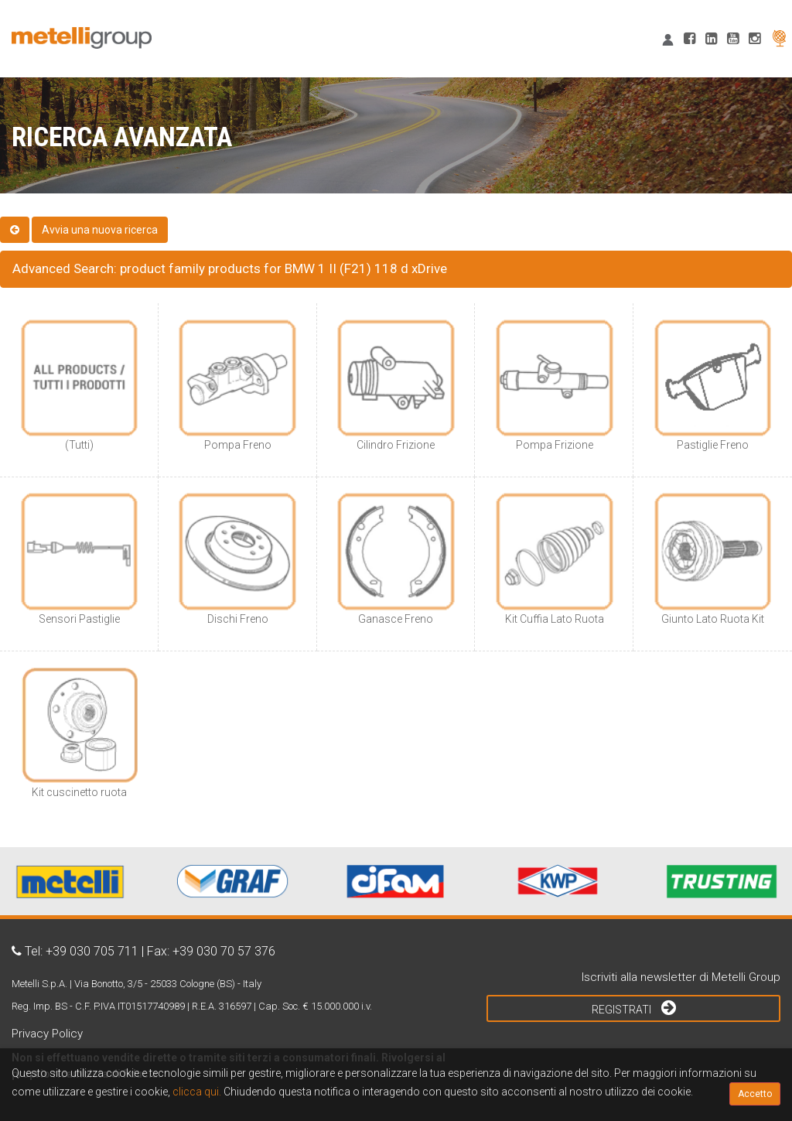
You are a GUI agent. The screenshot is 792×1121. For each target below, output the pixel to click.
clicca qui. (196, 1091)
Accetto (755, 1094)
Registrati (634, 1007)
